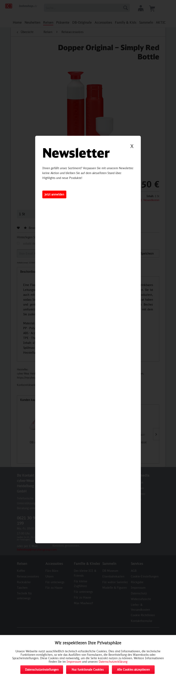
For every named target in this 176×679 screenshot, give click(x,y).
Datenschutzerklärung (113, 661)
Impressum (74, 661)
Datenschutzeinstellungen (42, 669)
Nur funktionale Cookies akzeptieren (88, 671)
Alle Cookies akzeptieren (133, 669)
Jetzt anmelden (54, 194)
